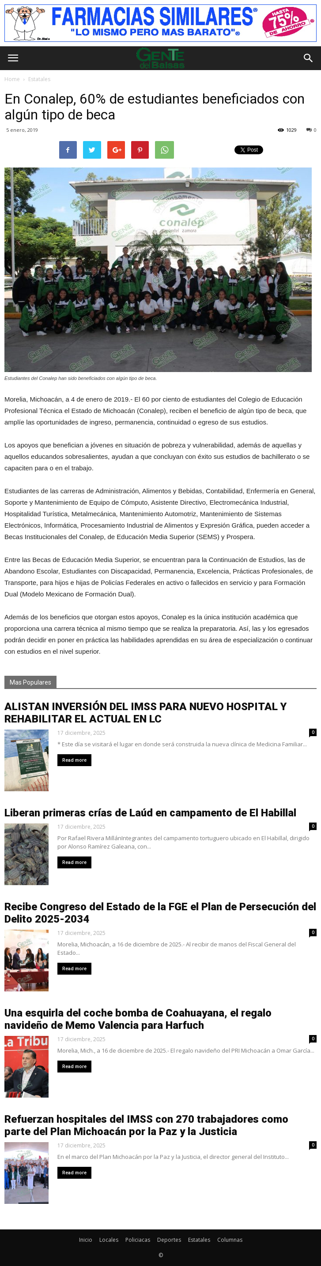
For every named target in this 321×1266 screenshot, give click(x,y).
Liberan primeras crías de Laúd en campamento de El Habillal (150, 813)
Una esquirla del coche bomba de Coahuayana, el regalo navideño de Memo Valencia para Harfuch (138, 1019)
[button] (308, 58)
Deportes (169, 1240)
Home (12, 79)
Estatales (199, 1240)
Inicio (85, 1240)
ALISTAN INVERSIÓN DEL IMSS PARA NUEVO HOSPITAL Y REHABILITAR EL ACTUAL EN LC (145, 712)
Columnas (229, 1240)
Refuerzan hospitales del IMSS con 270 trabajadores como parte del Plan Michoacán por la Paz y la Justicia (146, 1125)
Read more (74, 760)
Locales (108, 1240)
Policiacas (137, 1240)
